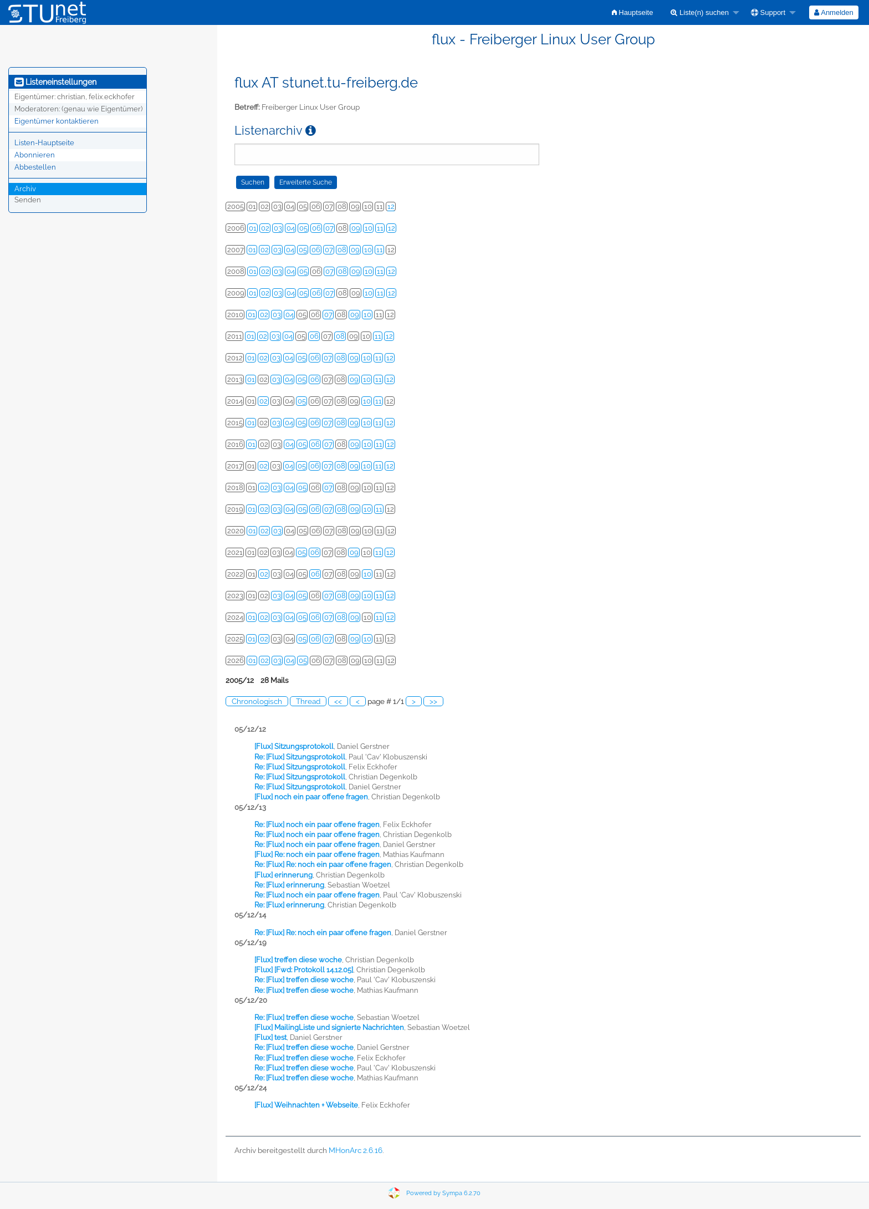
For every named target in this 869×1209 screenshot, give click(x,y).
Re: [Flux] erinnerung (289, 885)
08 (342, 250)
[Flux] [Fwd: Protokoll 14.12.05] (303, 970)
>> (433, 701)
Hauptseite (632, 12)
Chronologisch (257, 701)
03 (278, 228)
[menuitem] (632, 12)
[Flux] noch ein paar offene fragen (311, 797)
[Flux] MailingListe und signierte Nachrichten (329, 1027)
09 (355, 228)
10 (368, 228)
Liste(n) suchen (700, 12)
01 (253, 228)
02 (265, 228)
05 (303, 228)
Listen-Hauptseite (44, 143)
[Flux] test (270, 1037)
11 (380, 228)
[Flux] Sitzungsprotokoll (294, 746)
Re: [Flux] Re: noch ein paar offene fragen (322, 864)
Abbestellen (35, 167)
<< (338, 701)
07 (329, 228)
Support (768, 12)
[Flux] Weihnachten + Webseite (306, 1105)
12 (391, 206)
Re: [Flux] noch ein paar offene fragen (317, 824)
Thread (308, 701)
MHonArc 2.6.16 (355, 1150)
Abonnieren (34, 155)
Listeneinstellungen (55, 82)
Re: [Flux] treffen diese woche (304, 980)
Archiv (25, 189)
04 (291, 228)
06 (316, 228)
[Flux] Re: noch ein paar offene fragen (317, 854)
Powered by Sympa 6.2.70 (443, 1193)
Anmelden (833, 12)
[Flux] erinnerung (283, 875)
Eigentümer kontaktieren (56, 121)
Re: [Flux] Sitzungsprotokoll (299, 757)
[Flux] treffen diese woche (298, 960)
